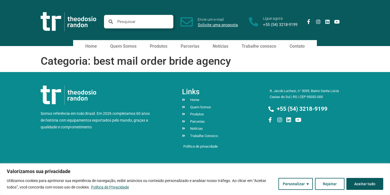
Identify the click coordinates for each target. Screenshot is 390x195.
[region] (195, 179)
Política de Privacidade (110, 187)
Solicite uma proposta (218, 24)
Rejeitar (329, 184)
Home (91, 46)
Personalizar (293, 184)
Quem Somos (123, 46)
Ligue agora (273, 18)
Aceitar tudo (364, 184)
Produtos (158, 46)
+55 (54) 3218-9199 (280, 24)
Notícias (220, 46)
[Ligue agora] (253, 21)
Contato (297, 46)
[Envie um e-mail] (186, 22)
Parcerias (190, 46)
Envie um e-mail (211, 19)
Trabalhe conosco (259, 46)
